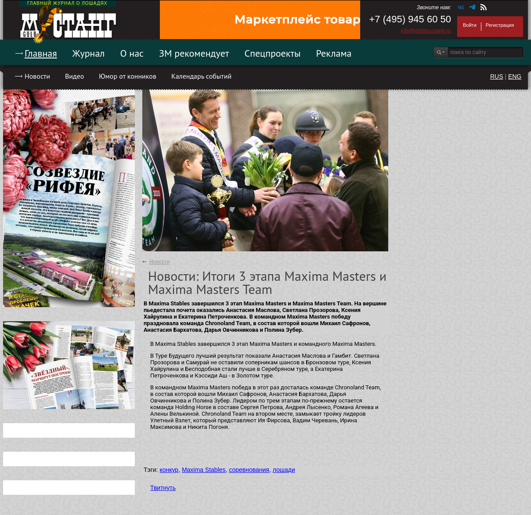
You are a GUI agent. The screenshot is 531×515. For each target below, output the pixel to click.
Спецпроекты (273, 53)
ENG (514, 76)
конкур (168, 469)
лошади (284, 469)
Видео (74, 76)
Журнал (88, 53)
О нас (132, 53)
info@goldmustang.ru (426, 31)
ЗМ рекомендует (194, 53)
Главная (41, 53)
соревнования (249, 469)
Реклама (334, 53)
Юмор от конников (127, 76)
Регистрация (500, 25)
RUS (496, 76)
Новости (37, 76)
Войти (470, 25)
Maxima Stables (204, 469)
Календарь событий (201, 76)
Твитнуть (163, 487)
